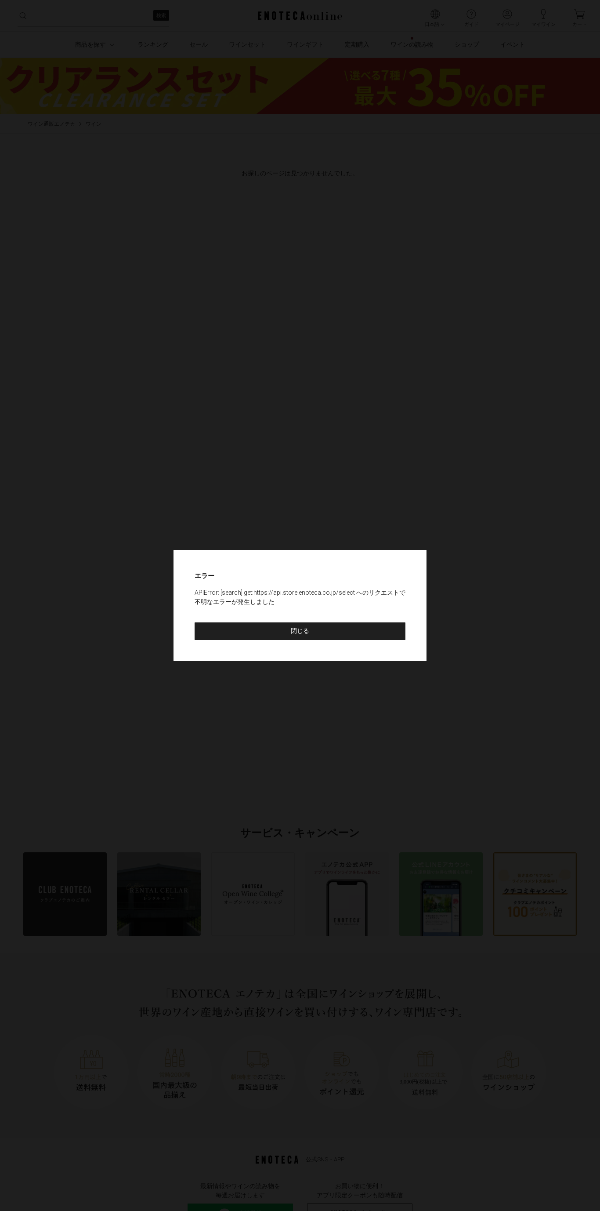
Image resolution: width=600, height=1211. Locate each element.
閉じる (300, 630)
